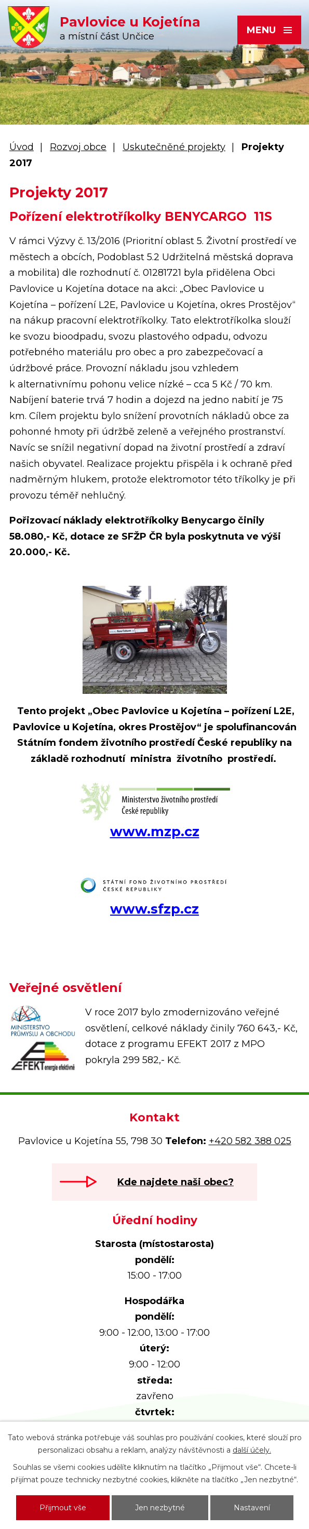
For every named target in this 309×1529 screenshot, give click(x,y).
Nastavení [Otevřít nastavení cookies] (252, 1507)
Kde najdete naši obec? (175, 1182)
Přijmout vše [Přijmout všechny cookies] (62, 1507)
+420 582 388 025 (250, 1141)
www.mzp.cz (154, 831)
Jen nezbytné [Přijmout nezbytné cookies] (160, 1507)
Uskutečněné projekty (174, 147)
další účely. (252, 1450)
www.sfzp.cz (154, 909)
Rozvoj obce (78, 147)
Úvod (21, 147)
